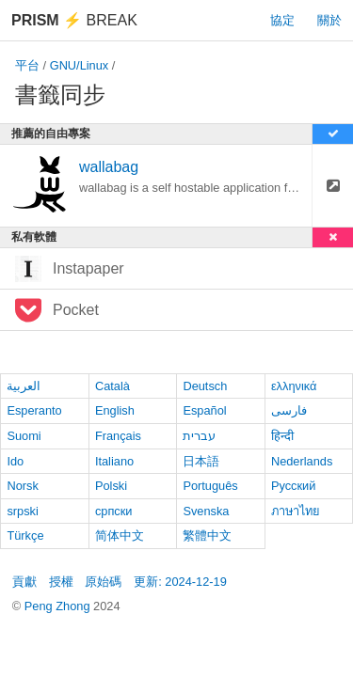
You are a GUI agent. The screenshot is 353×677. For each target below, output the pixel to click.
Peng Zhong (58, 606)
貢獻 (24, 582)
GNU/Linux (79, 65)
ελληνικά (294, 386)
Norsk (22, 486)
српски (114, 511)
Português (210, 486)
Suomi (23, 436)
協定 (282, 20)
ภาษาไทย (295, 511)
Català (112, 386)
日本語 (201, 461)
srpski (22, 511)
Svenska (206, 511)
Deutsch (205, 386)
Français (118, 436)
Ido (15, 461)
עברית (199, 436)
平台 (27, 65)
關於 (329, 20)
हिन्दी (282, 436)
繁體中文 (207, 535)
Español (204, 410)
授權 (61, 582)
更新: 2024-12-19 (180, 582)
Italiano (114, 461)
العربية (23, 386)
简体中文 (119, 535)
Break (74, 20)
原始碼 (103, 582)
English (115, 410)
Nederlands (301, 461)
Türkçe (25, 535)
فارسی (289, 410)
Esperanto (34, 410)
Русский (293, 486)
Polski (111, 486)
